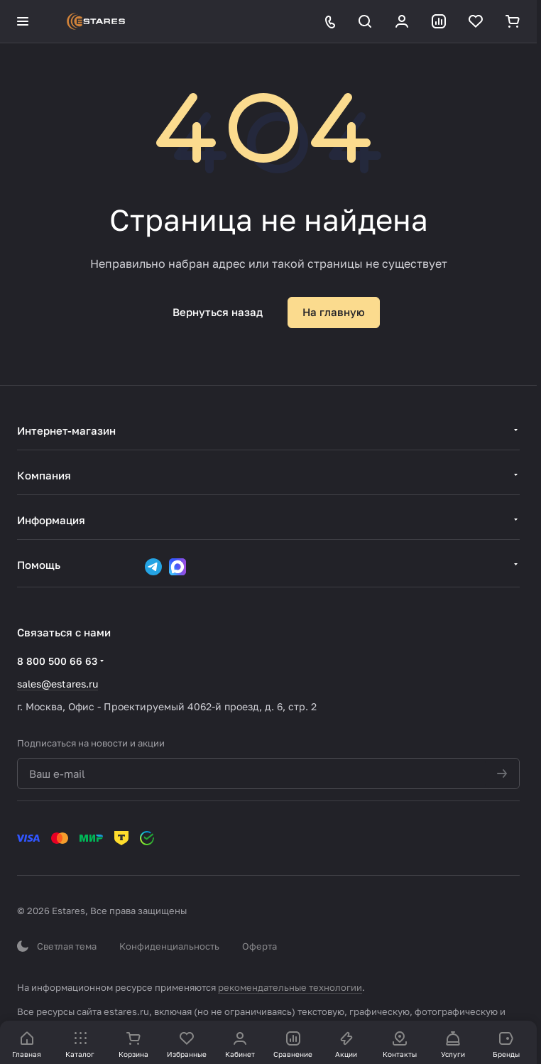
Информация (51, 520)
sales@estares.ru (57, 684)
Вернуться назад (218, 311)
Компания (44, 475)
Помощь (38, 564)
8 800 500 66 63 (57, 661)
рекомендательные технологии (290, 987)
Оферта (259, 946)
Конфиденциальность (169, 946)
